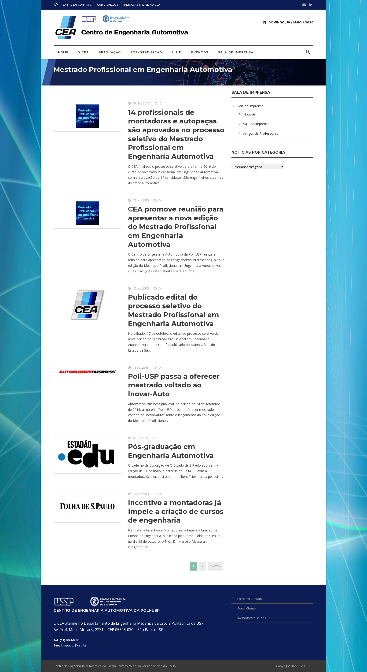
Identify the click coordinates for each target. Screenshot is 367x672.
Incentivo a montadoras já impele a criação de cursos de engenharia (176, 511)
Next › (215, 566)
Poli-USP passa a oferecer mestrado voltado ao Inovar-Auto (174, 385)
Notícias (249, 114)
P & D (177, 52)
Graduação (109, 52)
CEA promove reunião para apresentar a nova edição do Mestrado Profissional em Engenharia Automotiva (176, 227)
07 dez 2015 (141, 103)
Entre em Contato (77, 4)
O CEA (83, 52)
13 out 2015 (141, 367)
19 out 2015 (141, 288)
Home (63, 52)
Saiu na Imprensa (256, 124)
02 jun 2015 (141, 438)
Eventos (199, 52)
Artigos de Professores (260, 133)
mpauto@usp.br (74, 645)
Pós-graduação (146, 52)
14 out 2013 (141, 494)
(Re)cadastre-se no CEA (141, 4)
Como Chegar (107, 4)
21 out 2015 (141, 200)
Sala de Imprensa (235, 52)
